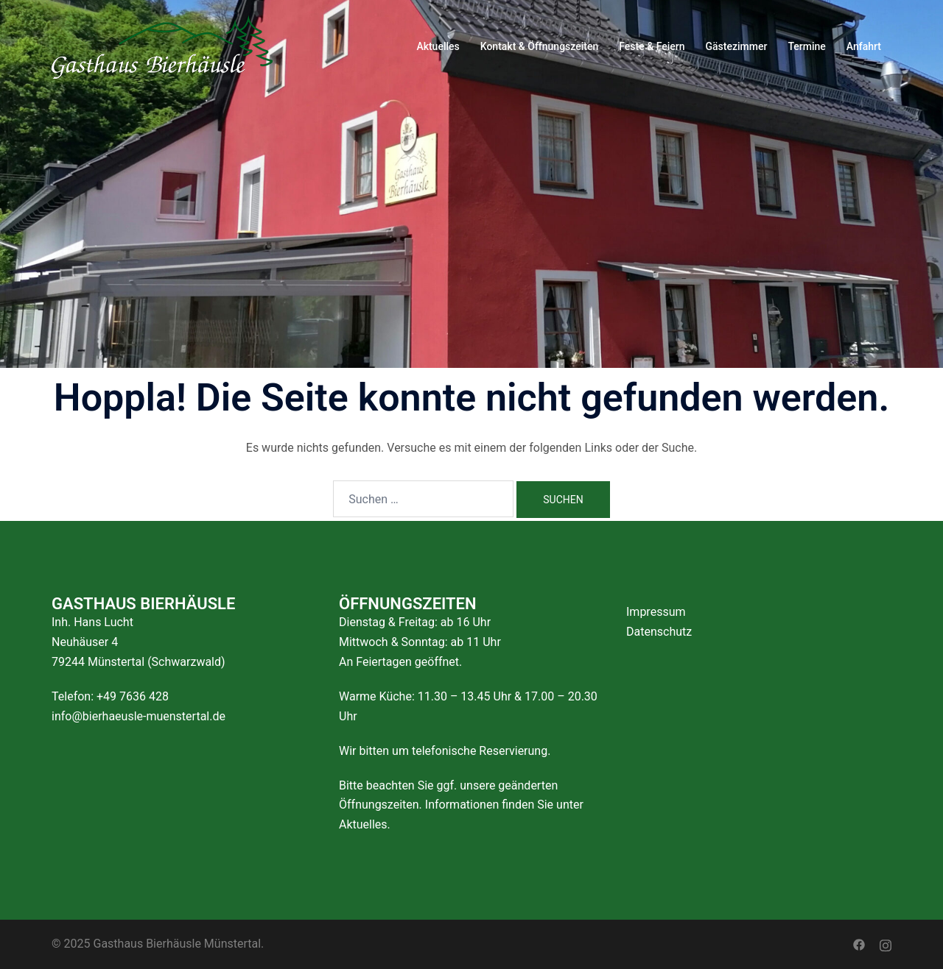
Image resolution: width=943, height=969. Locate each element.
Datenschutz (659, 632)
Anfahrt (863, 46)
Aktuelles (437, 46)
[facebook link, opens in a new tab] (859, 944)
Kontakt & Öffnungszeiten (539, 46)
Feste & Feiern (651, 46)
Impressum (656, 612)
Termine (806, 46)
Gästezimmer (737, 46)
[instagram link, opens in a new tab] (885, 944)
